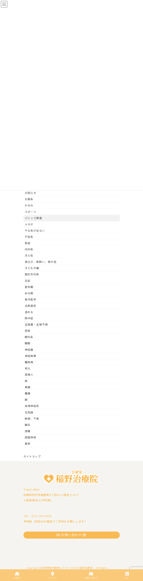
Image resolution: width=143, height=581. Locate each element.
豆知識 (29, 412)
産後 (28, 330)
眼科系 (29, 337)
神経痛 (29, 349)
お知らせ (30, 192)
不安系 (29, 236)
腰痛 (28, 393)
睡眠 (28, 343)
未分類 (29, 293)
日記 (28, 280)
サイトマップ (32, 456)
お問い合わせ (91, 575)
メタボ (29, 224)
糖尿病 (29, 362)
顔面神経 (30, 437)
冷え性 (29, 255)
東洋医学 (30, 299)
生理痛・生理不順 (36, 324)
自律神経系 (32, 406)
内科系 (29, 249)
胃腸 (28, 387)
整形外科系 (32, 274)
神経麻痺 (30, 356)
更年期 (29, 287)
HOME (17, 575)
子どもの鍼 (32, 268)
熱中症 (29, 318)
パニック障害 (33, 218)
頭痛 (28, 431)
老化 (28, 368)
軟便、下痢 (32, 418)
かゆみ (29, 205)
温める (29, 312)
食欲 (28, 443)
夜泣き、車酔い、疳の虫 (40, 261)
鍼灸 (28, 424)
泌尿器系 (30, 305)
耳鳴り (29, 374)
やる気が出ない (35, 230)
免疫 (28, 243)
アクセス (52, 575)
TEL (127, 575)
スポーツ (30, 211)
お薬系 (29, 199)
